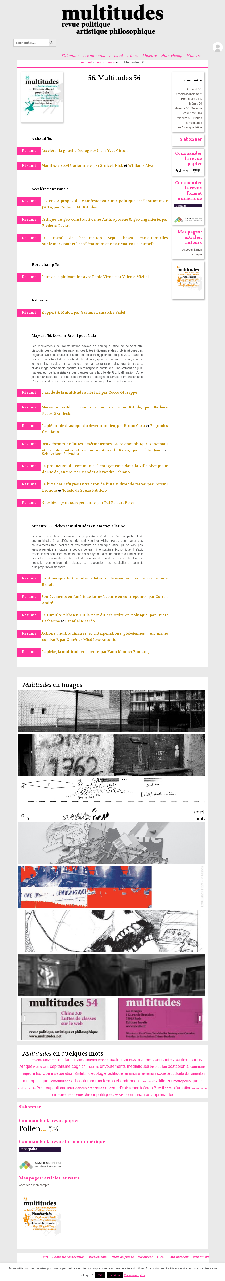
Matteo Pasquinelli (137, 244)
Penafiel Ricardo (80, 621)
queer (197, 1080)
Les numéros (94, 55)
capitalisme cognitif (67, 1066)
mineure (58, 1094)
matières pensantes (156, 1059)
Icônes (132, 55)
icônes (146, 1087)
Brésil (159, 1088)
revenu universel (44, 1060)
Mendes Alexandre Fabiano (106, 472)
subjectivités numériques (140, 1073)
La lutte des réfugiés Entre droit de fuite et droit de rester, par (97, 484)
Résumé (29, 151)
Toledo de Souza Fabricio (84, 490)
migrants (92, 1067)
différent (165, 1080)
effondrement (128, 1080)
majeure (27, 1073)
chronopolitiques (99, 1094)
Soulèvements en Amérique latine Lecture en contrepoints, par (98, 597)
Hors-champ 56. (191, 98)
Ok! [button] (100, 1275)
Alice (160, 1257)
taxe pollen (158, 1067)
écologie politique (107, 1073)
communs (198, 1067)
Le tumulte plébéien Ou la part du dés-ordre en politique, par (99, 615)
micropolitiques (36, 1080)
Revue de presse (122, 1257)
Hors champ (41, 1066)
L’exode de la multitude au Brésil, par (74, 392)
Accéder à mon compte (34, 1185)
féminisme (82, 1074)
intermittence (96, 1060)
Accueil (86, 62)
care (168, 1088)
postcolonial (178, 1066)
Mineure (193, 55)
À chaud (116, 55)
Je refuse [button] (114, 1275)
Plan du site (201, 1257)
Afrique (25, 1066)
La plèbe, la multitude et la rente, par (74, 652)
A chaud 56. (194, 89)
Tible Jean (152, 450)
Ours (44, 1257)
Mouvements (98, 1257)
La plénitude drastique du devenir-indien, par (82, 426)
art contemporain (86, 1080)
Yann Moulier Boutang (128, 652)
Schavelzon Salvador (60, 454)
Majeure (149, 55)
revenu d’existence (122, 1088)
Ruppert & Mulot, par (61, 312)
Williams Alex (140, 165)
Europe (43, 1073)
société (163, 1073)
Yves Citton (117, 151)
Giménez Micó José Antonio (91, 639)
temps (109, 1080)
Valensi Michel (135, 277)
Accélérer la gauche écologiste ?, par (74, 151)
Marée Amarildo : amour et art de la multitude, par (97, 407)
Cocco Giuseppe (122, 392)
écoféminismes (72, 1059)
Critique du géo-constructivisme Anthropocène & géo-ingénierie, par (104, 219)
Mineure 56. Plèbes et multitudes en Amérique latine (189, 122)
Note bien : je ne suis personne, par (72, 502)
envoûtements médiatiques (124, 1066)
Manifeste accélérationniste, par (70, 165)
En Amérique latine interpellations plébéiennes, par (90, 578)
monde (119, 1095)
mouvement (200, 1088)
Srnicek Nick (111, 165)
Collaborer (145, 1257)
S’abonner (70, 55)
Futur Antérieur (178, 1257)
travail (133, 1060)
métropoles (182, 1081)
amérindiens (60, 1081)
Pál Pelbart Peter (119, 502)
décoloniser (117, 1059)
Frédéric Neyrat (56, 226)
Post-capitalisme (51, 1088)
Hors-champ (171, 55)
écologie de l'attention (188, 1074)
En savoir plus (134, 1275)
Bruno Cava (134, 426)
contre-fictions (188, 1059)
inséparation (62, 1073)
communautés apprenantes (149, 1094)
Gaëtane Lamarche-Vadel (103, 312)
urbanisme (74, 1095)
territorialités (149, 1081)
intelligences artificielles (85, 1088)
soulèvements (26, 1088)
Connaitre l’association (68, 1257)
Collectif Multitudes (79, 207)
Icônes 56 (195, 103)
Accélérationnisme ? (188, 94)
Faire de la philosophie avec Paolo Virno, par (81, 277)
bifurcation (181, 1088)
